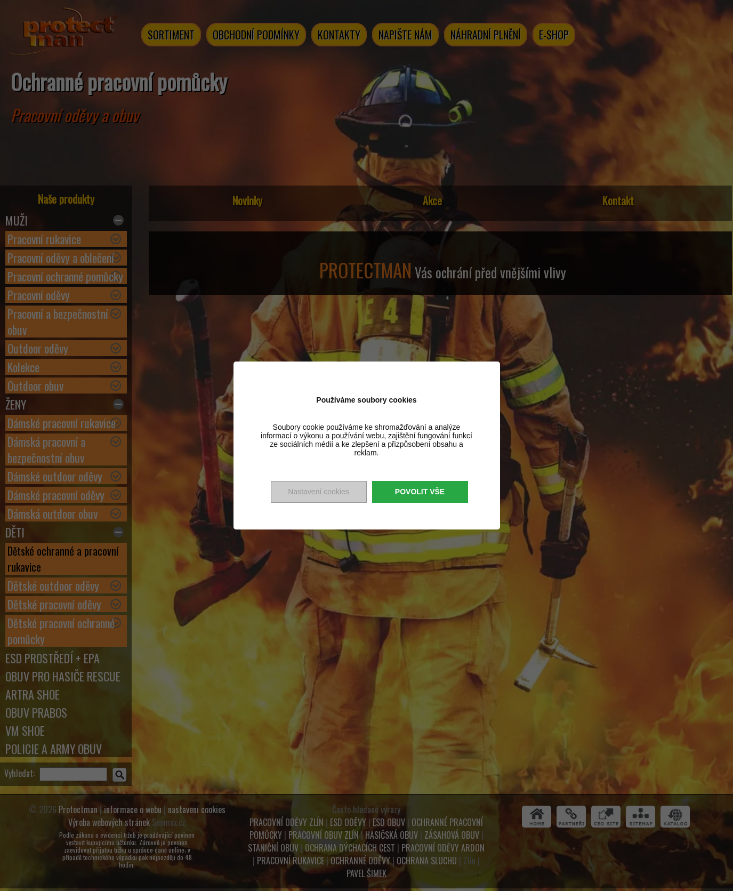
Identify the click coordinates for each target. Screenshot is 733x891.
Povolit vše (420, 491)
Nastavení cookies (318, 491)
